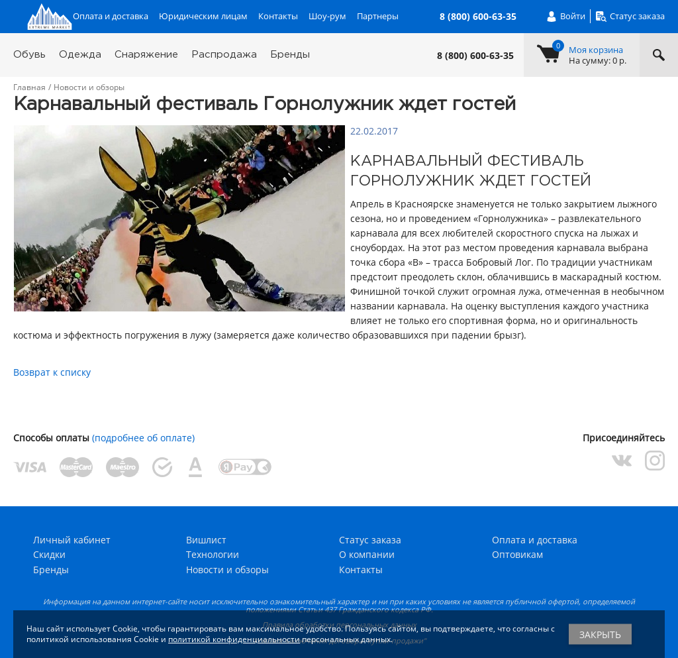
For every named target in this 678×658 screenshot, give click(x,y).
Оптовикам (517, 554)
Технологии (212, 554)
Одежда (80, 54)
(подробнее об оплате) (143, 437)
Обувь (29, 54)
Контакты (278, 16)
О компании (367, 554)
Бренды (290, 54)
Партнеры (378, 16)
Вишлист (206, 539)
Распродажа (224, 54)
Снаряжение (146, 54)
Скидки (49, 554)
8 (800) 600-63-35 (475, 56)
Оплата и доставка (110, 16)
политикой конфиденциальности (234, 639)
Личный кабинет (72, 539)
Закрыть (600, 634)
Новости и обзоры (227, 569)
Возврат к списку (52, 372)
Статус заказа (370, 539)
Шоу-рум (327, 16)
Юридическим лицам (203, 16)
